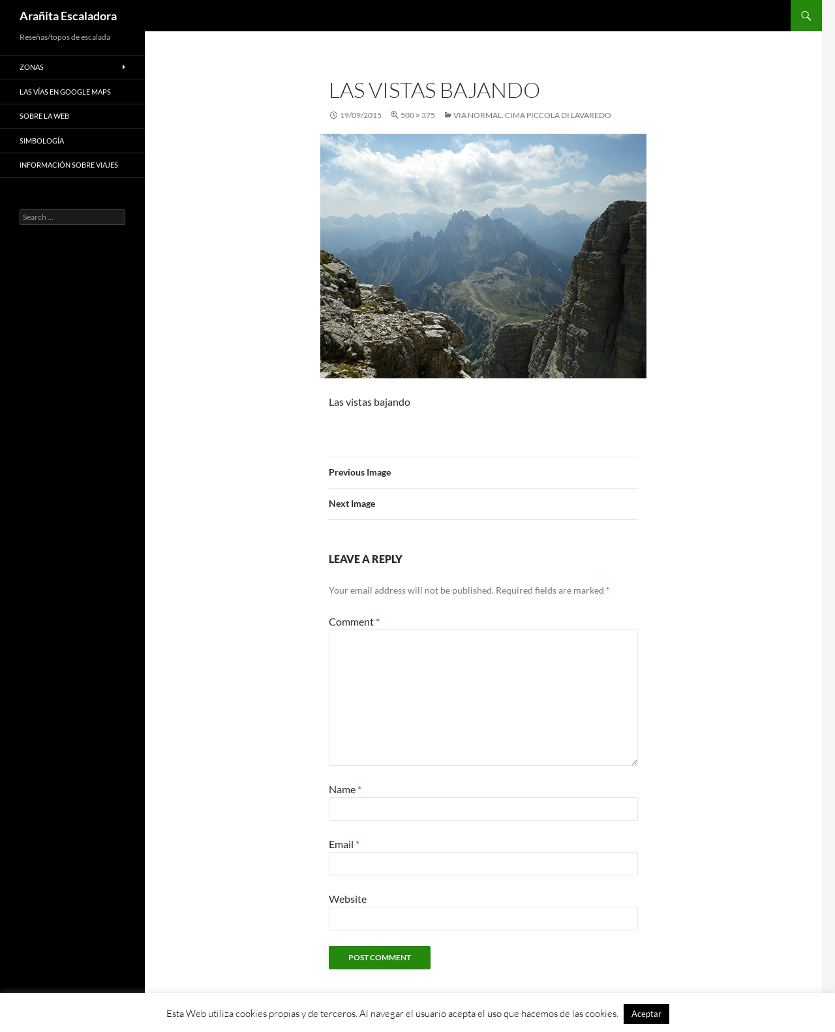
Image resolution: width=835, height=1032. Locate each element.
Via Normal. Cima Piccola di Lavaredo (532, 115)
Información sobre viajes (69, 164)
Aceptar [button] (646, 1014)
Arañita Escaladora (68, 15)
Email (344, 844)
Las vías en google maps (65, 91)
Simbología (42, 140)
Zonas (32, 67)
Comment (354, 621)
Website (348, 898)
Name (345, 789)
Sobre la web (44, 116)
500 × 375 (418, 115)
